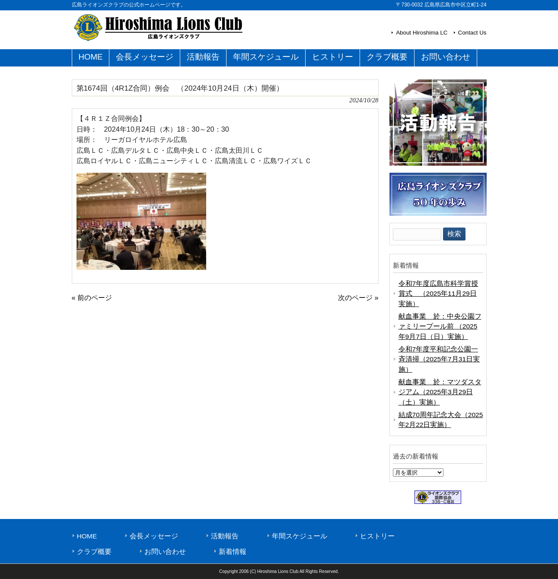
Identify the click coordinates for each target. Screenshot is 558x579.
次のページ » (358, 297)
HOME (87, 536)
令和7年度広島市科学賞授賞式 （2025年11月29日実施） (438, 293)
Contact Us (472, 32)
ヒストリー (377, 536)
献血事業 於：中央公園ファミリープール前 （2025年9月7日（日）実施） (440, 326)
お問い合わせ (165, 551)
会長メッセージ (154, 536)
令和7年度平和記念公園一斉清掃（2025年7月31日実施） (439, 359)
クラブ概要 (94, 551)
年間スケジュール (299, 536)
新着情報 (232, 551)
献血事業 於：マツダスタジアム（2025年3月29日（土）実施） (440, 392)
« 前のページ (92, 297)
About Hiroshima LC (421, 32)
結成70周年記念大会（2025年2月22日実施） (441, 419)
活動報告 (225, 536)
